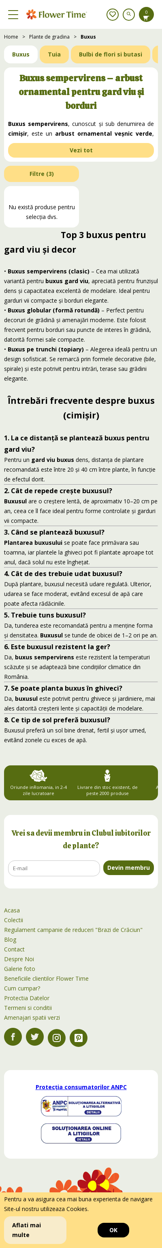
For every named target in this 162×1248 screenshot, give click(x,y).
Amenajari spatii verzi (32, 1017)
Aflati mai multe (26, 1230)
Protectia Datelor (26, 998)
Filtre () (42, 174)
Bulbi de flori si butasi (110, 54)
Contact (14, 949)
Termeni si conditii (28, 1008)
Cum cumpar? (22, 988)
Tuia (54, 54)
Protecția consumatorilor (81, 1087)
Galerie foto (19, 969)
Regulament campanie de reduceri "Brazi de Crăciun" (73, 930)
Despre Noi (19, 959)
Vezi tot (81, 150)
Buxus (88, 36)
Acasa (12, 910)
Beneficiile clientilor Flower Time (46, 978)
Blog (10, 939)
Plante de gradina (49, 36)
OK (113, 1230)
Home (11, 36)
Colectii (13, 920)
